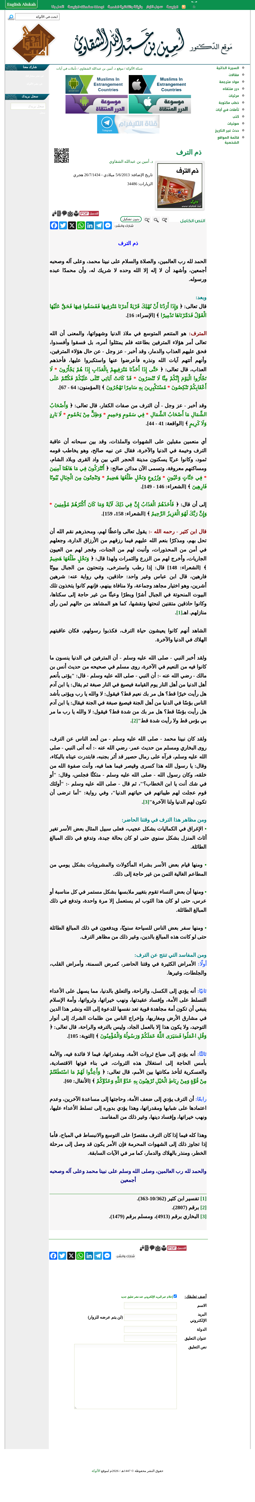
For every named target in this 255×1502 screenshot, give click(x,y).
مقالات (234, 75)
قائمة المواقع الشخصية (228, 140)
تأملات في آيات (227, 110)
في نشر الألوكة (34, 84)
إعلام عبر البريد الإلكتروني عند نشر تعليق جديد (147, 1296)
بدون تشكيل (131, 219)
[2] (135, 721)
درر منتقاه (231, 89)
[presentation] (168, 1427)
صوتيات (233, 124)
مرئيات (234, 96)
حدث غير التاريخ (227, 130)
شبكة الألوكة (134, 68)
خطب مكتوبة (229, 103)
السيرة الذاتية (227, 68)
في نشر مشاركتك (34, 76)
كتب (236, 117)
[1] (179, 613)
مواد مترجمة (229, 82)
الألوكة (96, 1471)
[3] (146, 802)
